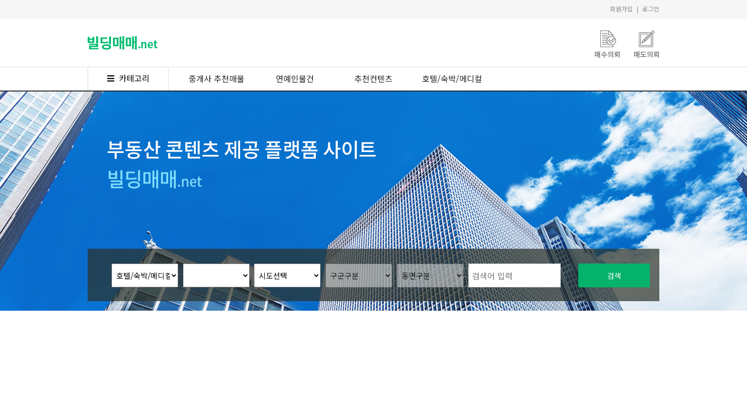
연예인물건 (295, 78)
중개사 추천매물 (216, 78)
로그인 (650, 8)
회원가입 (621, 8)
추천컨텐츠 (373, 78)
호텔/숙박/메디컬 (452, 78)
